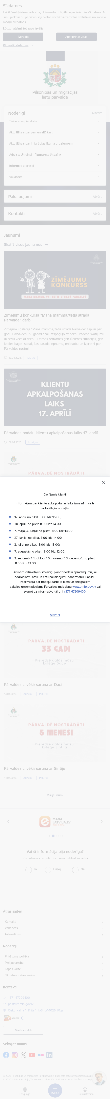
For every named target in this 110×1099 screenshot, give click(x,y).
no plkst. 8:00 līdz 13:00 (55, 531)
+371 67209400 (75, 591)
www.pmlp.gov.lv (84, 587)
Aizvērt (55, 615)
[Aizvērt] (104, 482)
